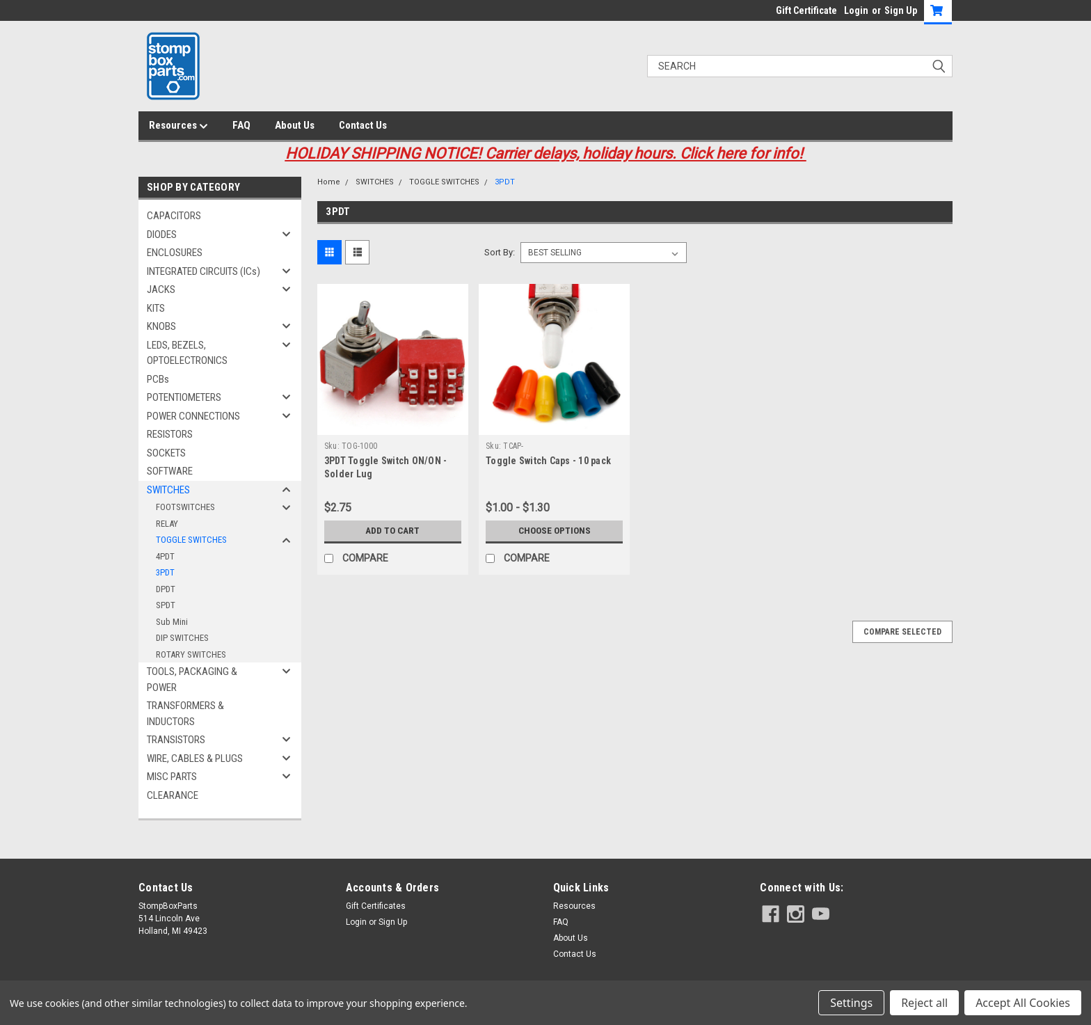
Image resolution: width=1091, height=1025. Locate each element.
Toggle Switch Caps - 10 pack (548, 460)
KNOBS (161, 326)
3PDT (165, 572)
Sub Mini (172, 622)
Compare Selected (902, 632)
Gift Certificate (806, 10)
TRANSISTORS (176, 739)
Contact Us (363, 125)
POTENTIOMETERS (184, 397)
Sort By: (499, 252)
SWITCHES (168, 490)
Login (856, 10)
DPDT (165, 589)
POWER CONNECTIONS (193, 416)
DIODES (162, 234)
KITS (156, 308)
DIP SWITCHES (182, 638)
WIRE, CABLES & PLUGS (195, 758)
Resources (178, 126)
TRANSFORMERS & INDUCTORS (185, 713)
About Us (294, 125)
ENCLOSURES (174, 252)
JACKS (161, 289)
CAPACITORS (174, 215)
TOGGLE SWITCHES (191, 539)
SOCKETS (166, 453)
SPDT (165, 605)
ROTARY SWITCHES (191, 654)
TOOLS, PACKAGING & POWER (192, 679)
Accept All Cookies (1022, 1002)
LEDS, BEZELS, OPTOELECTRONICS (187, 353)
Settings (851, 1002)
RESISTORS (170, 434)
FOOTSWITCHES (185, 507)
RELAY (167, 523)
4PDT (165, 556)
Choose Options (554, 531)
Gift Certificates (376, 906)
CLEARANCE (172, 795)
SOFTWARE (170, 471)
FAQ (241, 125)
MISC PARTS (172, 776)
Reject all (924, 1002)
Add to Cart (392, 531)
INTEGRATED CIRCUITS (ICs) (203, 271)
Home (328, 181)
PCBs (158, 379)
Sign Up (900, 10)
